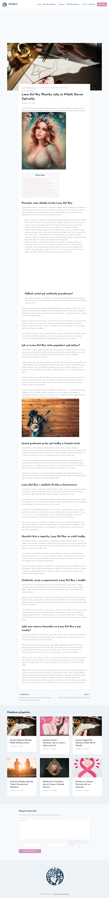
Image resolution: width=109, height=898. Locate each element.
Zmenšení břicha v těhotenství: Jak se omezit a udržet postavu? (54, 742)
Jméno (22, 845)
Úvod (39, 4)
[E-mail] (54, 845)
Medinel (26, 103)
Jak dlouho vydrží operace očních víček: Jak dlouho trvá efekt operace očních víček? (36, 697)
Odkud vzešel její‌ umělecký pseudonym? (35, 181)
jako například (43, 556)
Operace (62, 4)
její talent (60, 249)
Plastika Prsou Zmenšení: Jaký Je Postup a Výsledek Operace (53, 784)
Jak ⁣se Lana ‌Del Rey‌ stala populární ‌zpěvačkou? (37, 183)
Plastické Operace (28, 91)
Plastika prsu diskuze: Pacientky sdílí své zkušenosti (84, 784)
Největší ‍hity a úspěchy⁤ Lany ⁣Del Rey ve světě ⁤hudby (39, 190)
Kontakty (92, 4)
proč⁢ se (33, 514)
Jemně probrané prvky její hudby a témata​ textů (37, 186)
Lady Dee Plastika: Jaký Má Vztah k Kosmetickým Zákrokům (21, 784)
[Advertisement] (54, 22)
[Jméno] (30, 845)
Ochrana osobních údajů (61, 894)
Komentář (23, 820)
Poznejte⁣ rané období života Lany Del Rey (36, 179)
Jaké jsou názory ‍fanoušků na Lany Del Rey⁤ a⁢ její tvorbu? (40, 195)
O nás (85, 4)
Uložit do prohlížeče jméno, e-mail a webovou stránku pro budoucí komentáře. (79, 843)
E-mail (46, 845)
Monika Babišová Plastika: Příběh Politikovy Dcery (73, 695)
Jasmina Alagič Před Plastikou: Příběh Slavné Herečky (85, 742)
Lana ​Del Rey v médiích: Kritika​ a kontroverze (37, 188)
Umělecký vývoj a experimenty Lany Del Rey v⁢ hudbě (39, 193)
